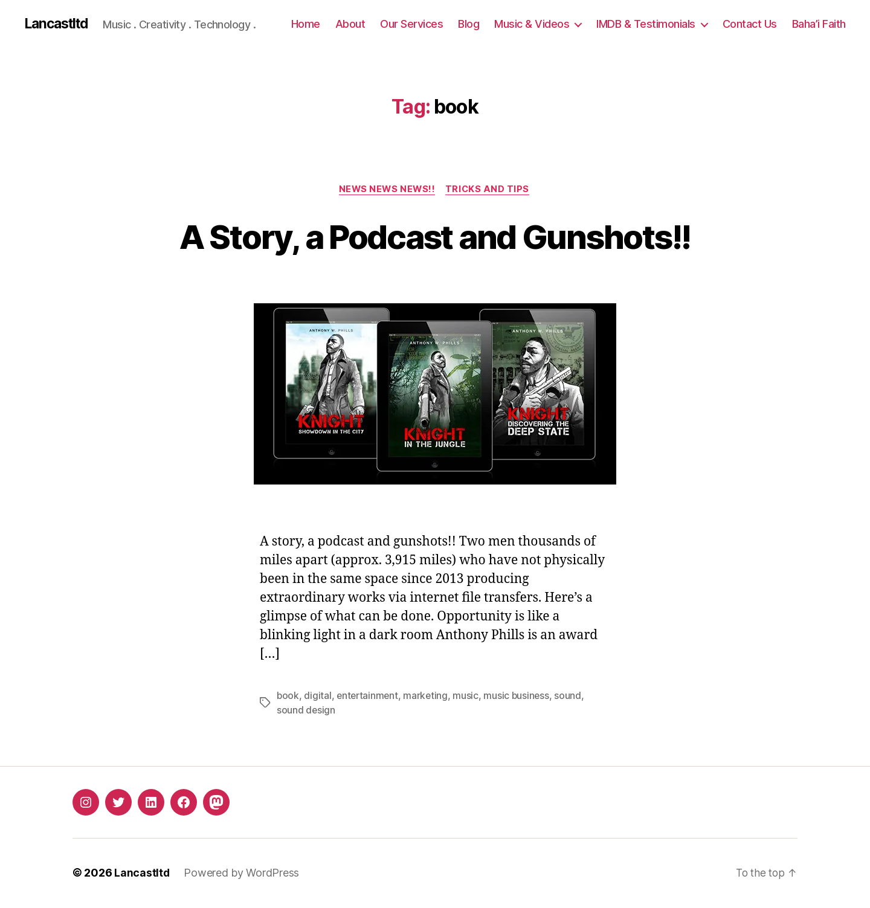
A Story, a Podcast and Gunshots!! (434, 236)
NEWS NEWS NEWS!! (386, 190)
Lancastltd (59, 24)
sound (572, 697)
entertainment (369, 697)
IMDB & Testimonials (645, 24)
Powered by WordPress (242, 874)
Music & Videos (531, 24)
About (350, 24)
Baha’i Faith (819, 24)
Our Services (411, 24)
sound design (306, 712)
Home (305, 24)
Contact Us (750, 24)
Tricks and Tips (490, 190)
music (469, 697)
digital (318, 697)
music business (520, 697)
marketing (428, 697)
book (288, 697)
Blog (468, 24)
